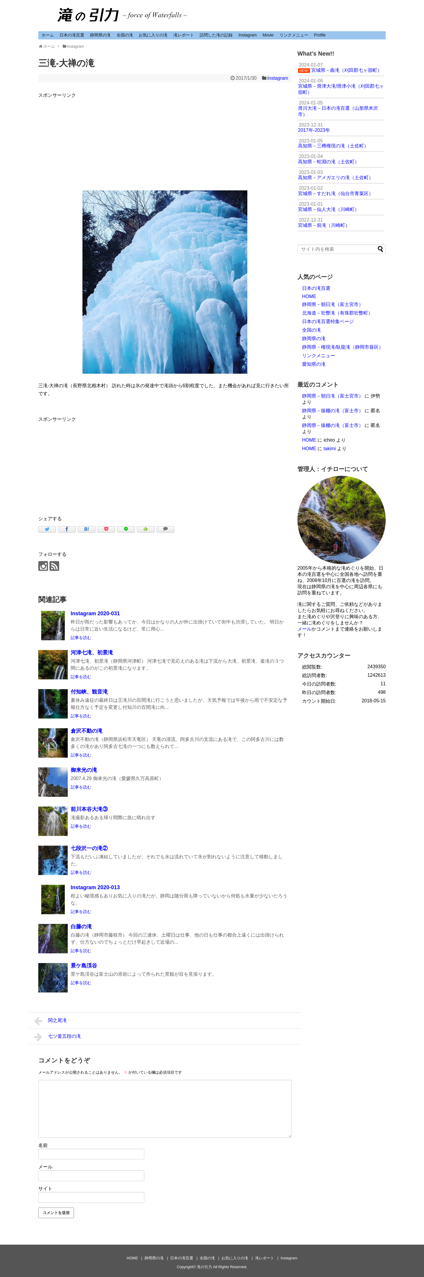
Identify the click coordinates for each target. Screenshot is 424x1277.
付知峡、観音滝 (89, 692)
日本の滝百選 (71, 35)
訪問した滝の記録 (216, 35)
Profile (320, 35)
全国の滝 (125, 35)
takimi (330, 448)
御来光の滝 (84, 770)
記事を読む (81, 637)
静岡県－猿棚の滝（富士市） (332, 410)
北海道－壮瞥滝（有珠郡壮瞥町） (337, 312)
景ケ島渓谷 (84, 966)
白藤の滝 (81, 927)
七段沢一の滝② (89, 848)
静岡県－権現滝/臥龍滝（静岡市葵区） (342, 347)
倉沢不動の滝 (86, 731)
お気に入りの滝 (153, 35)
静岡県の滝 (100, 35)
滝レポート (183, 35)
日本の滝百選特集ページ (328, 321)
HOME (309, 296)
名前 (43, 1145)
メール (45, 1166)
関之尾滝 (50, 1021)
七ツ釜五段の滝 (57, 1037)
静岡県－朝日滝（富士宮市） (332, 304)
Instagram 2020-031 (95, 613)
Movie (268, 35)
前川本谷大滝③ (89, 809)
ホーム (48, 35)
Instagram (247, 35)
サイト (45, 1188)
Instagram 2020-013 (95, 887)
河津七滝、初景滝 (92, 653)
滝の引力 (204, 1267)
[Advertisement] (165, 140)
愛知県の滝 (314, 364)
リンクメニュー (293, 35)
